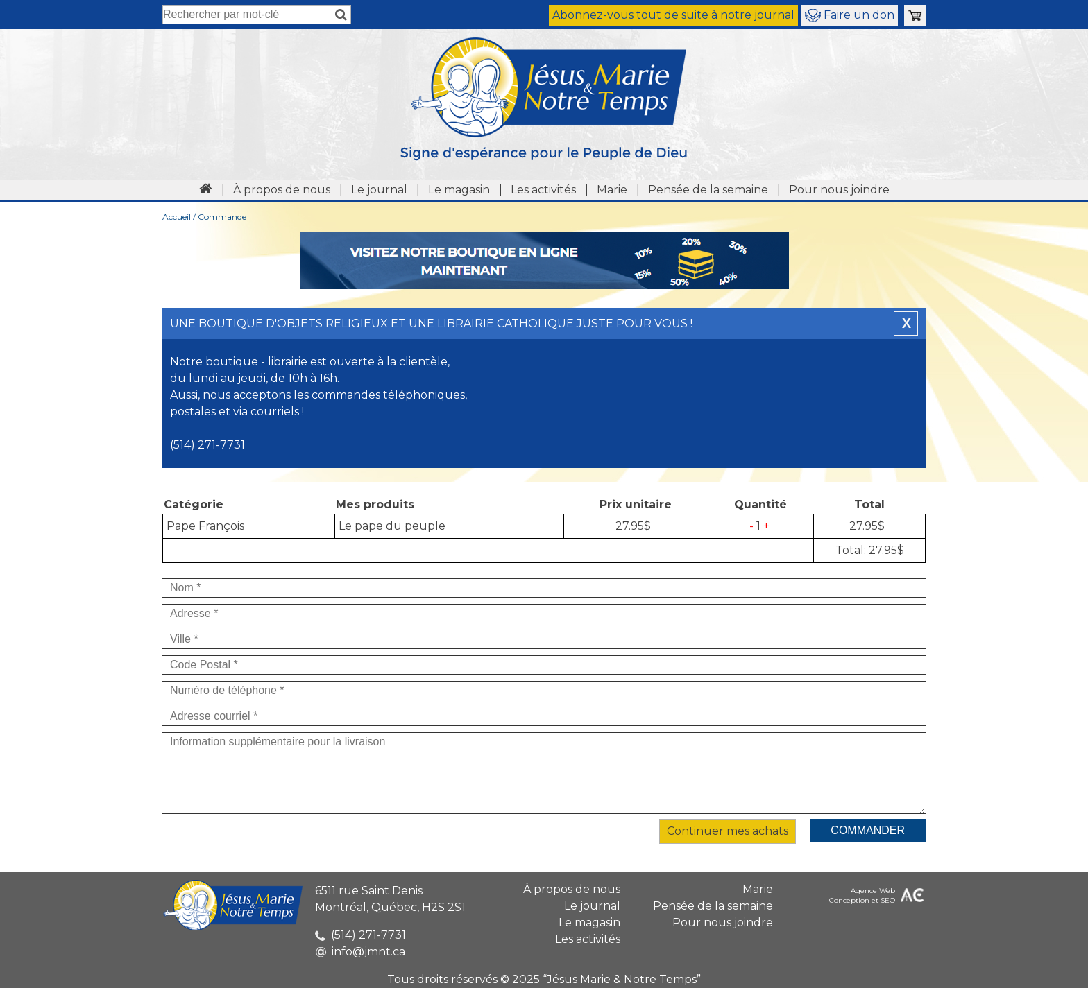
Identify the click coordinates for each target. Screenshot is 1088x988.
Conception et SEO (862, 900)
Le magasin (459, 189)
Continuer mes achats (727, 831)
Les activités (543, 189)
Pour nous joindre (839, 189)
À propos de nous (281, 189)
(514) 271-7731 (360, 935)
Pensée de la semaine (708, 189)
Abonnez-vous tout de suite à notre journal (673, 14)
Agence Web (873, 890)
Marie (612, 189)
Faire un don (849, 15)
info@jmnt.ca (360, 951)
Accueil (176, 216)
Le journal (379, 189)
